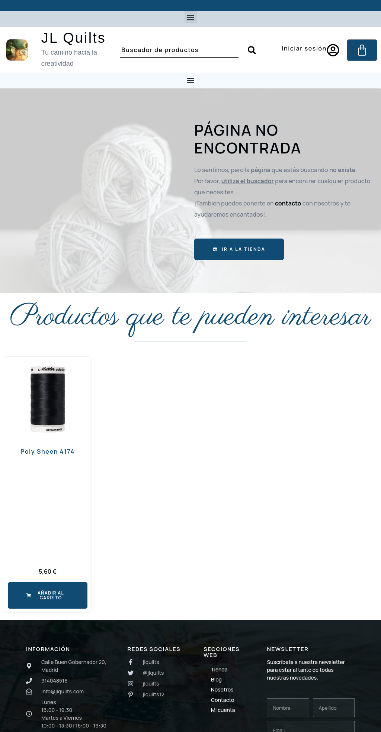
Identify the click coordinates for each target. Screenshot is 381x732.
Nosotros (222, 689)
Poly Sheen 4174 (47, 451)
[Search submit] (252, 50)
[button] (191, 17)
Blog (216, 679)
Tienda (219, 669)
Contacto (222, 699)
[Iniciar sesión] (333, 50)
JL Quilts (73, 38)
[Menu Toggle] (190, 80)
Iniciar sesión (304, 48)
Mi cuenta (223, 709)
